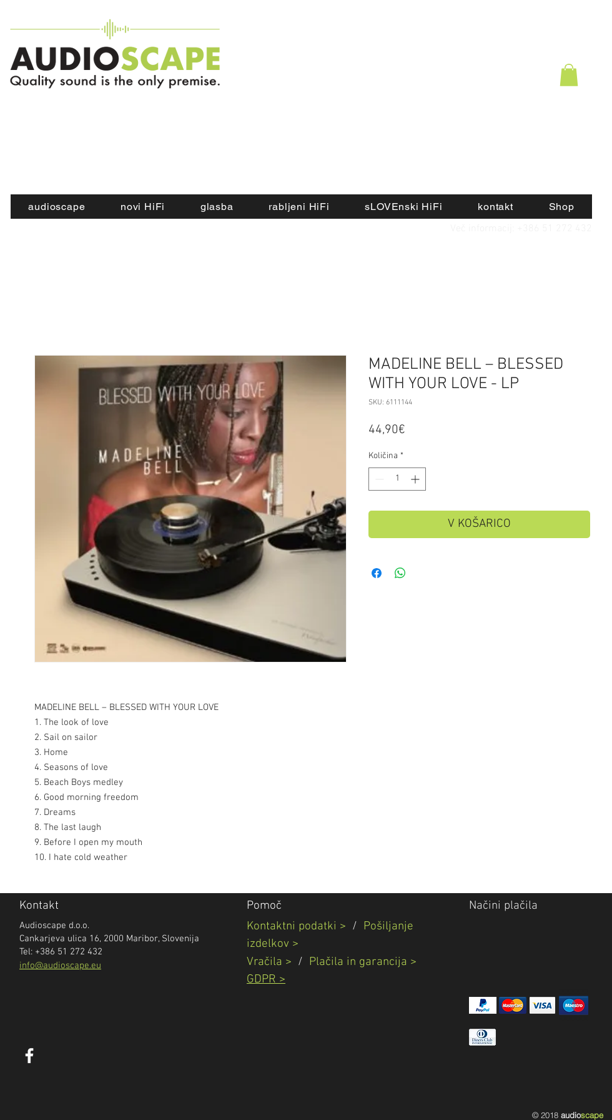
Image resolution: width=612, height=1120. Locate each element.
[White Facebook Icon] (29, 1056)
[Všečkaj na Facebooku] (127, 1062)
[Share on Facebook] (376, 573)
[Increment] (416, 479)
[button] (569, 75)
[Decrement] (378, 479)
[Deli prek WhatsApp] (400, 573)
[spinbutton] (397, 479)
